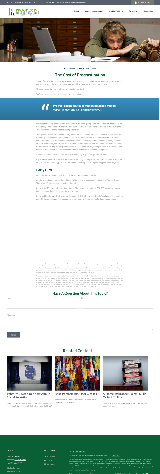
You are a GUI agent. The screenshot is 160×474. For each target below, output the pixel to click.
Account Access (142, 3)
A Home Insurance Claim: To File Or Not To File (124, 395)
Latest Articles (50, 456)
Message (11, 315)
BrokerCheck (116, 456)
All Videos (48, 460)
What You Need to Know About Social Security (28, 395)
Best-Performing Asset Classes (76, 394)
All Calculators (49, 464)
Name (9, 298)
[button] (76, 11)
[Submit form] (13, 335)
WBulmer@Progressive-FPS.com (71, 3)
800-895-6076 (20, 460)
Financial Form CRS (78, 452)
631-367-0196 (46, 3)
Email (83, 298)
